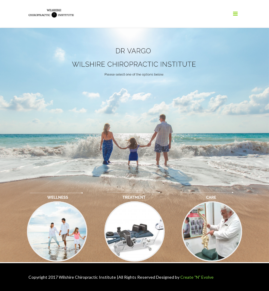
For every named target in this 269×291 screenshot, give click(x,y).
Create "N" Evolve (197, 277)
